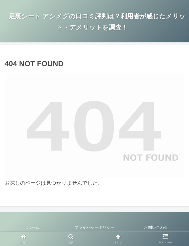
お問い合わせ (156, 227)
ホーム (33, 227)
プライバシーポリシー (94, 227)
